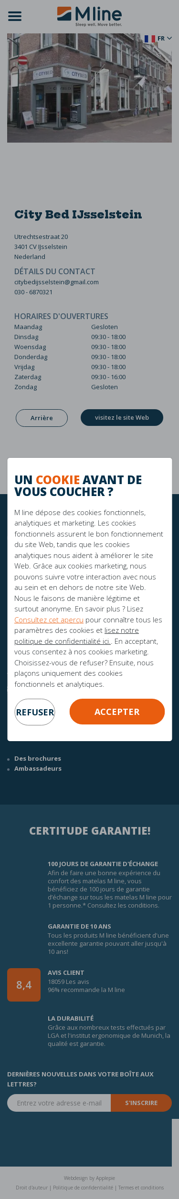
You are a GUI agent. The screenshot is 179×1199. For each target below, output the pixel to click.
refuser (35, 712)
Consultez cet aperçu (49, 619)
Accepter (117, 711)
